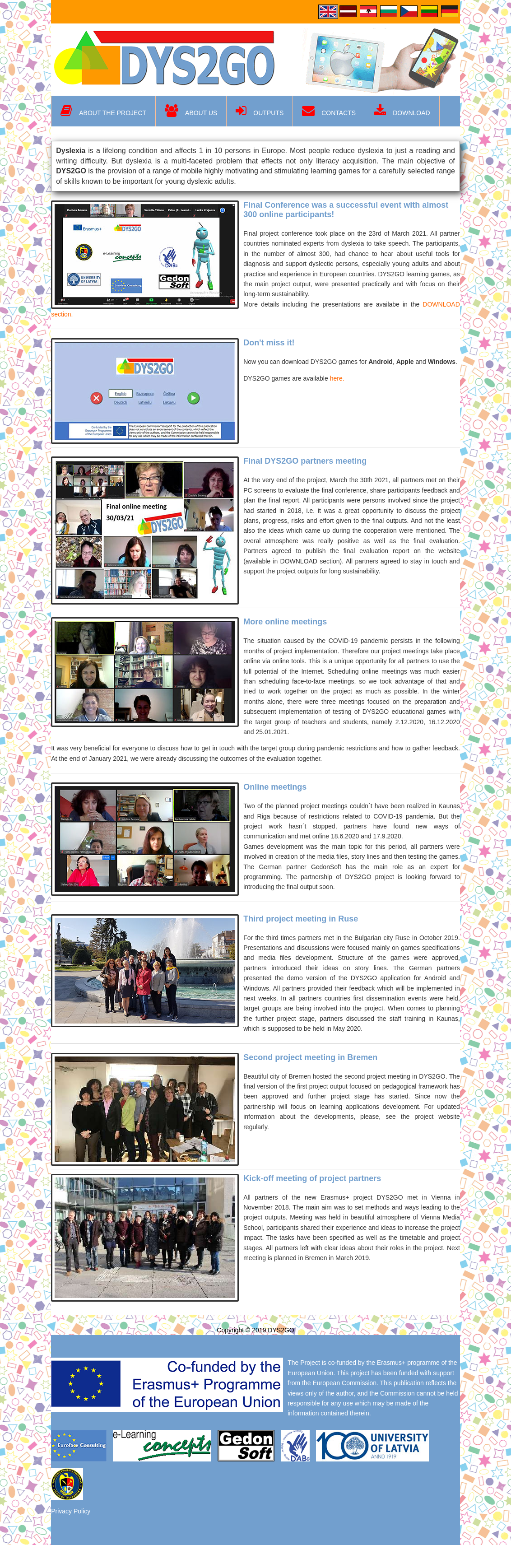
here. (337, 378)
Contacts (329, 111)
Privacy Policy (70, 1511)
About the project (103, 111)
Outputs (259, 111)
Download (402, 111)
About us (191, 111)
